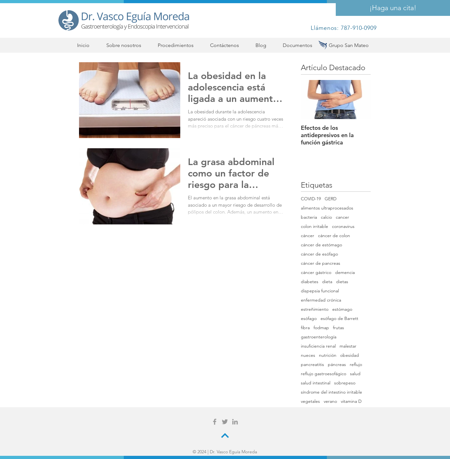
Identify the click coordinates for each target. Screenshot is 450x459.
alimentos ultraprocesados (327, 208)
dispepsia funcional (320, 291)
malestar (348, 346)
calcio (326, 217)
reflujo (356, 364)
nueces (308, 355)
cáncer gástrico (316, 272)
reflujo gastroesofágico (323, 373)
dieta (327, 281)
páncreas (337, 364)
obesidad (349, 355)
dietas (342, 281)
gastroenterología (318, 337)
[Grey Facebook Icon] (215, 422)
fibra (305, 327)
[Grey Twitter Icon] (225, 422)
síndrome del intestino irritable (331, 392)
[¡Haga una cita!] (393, 8)
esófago (309, 318)
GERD (330, 199)
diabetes (309, 281)
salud (355, 373)
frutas (338, 327)
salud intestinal (315, 383)
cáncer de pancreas (320, 263)
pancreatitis (312, 364)
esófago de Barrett (339, 318)
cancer (342, 217)
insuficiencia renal (318, 346)
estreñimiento (314, 309)
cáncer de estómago (321, 245)
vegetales (310, 401)
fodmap (321, 327)
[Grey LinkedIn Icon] (235, 422)
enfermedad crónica (321, 300)
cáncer (307, 235)
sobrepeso (344, 383)
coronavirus (343, 226)
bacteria (309, 217)
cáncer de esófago (319, 254)
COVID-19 (311, 199)
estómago (342, 309)
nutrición (327, 355)
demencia (345, 272)
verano (330, 401)
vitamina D (351, 401)
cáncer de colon (334, 235)
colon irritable (314, 226)
